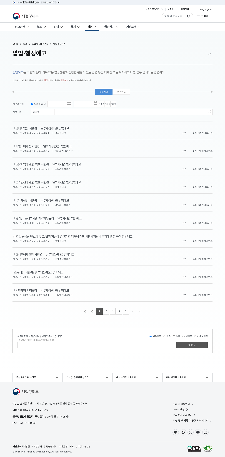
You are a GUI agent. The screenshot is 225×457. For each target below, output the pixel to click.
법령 (90, 27)
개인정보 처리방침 (21, 446)
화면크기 (186, 9)
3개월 (131, 104)
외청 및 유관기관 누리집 (77, 376)
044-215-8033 (28, 422)
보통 (178, 335)
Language (204, 9)
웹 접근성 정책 (50, 446)
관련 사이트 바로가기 (176, 376)
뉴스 (39, 27)
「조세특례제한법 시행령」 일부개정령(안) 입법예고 (44, 254)
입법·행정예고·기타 (40, 44)
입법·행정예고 (59, 44)
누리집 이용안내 (183, 403)
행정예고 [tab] (121, 92)
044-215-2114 (32, 409)
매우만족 (157, 335)
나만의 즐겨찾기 (154, 9)
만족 (168, 335)
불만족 (189, 335)
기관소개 (131, 27)
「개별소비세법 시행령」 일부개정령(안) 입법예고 (43, 146)
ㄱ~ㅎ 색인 (180, 409)
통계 (73, 27)
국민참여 (109, 27)
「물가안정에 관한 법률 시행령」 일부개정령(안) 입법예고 (48, 182)
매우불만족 (202, 335)
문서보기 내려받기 (184, 414)
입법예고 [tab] (103, 92)
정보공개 (20, 27)
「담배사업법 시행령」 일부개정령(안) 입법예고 (42, 128)
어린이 (172, 9)
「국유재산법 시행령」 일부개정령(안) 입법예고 (42, 200)
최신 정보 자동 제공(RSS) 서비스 (192, 420)
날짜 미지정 (40, 104)
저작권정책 (37, 446)
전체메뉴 (206, 16)
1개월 (118, 104)
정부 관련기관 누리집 (26, 376)
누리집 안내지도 (66, 446)
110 (47, 416)
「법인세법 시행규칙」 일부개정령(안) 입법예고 (42, 289)
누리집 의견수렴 (83, 446)
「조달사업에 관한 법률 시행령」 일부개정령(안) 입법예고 (48, 164)
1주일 (105, 104)
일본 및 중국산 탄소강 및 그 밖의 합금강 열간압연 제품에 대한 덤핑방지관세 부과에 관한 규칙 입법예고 (75, 236)
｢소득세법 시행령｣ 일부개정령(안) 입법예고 (39, 272)
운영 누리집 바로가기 (126, 376)
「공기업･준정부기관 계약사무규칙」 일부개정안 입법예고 (48, 218)
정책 (56, 27)
